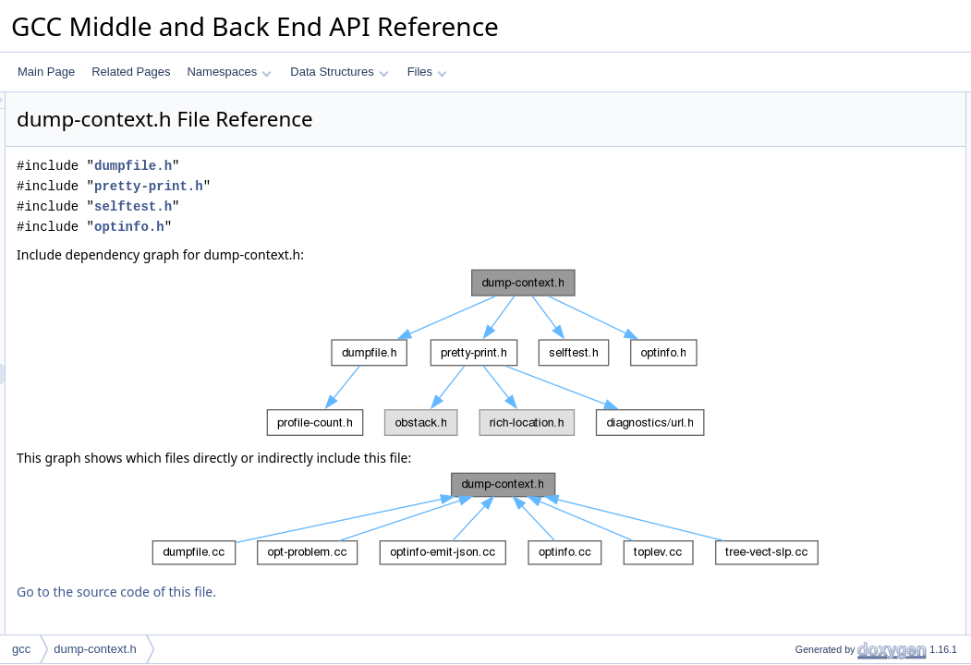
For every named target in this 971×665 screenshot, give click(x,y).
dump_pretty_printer (829, 143)
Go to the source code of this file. (347, 591)
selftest (797, 224)
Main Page (46, 72)
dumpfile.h (364, 166)
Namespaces (229, 72)
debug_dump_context (833, 183)
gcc (21, 649)
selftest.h (364, 206)
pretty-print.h (379, 186)
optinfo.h (360, 227)
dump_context (814, 122)
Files (427, 72)
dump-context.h (95, 649)
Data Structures (339, 72)
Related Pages (130, 72)
